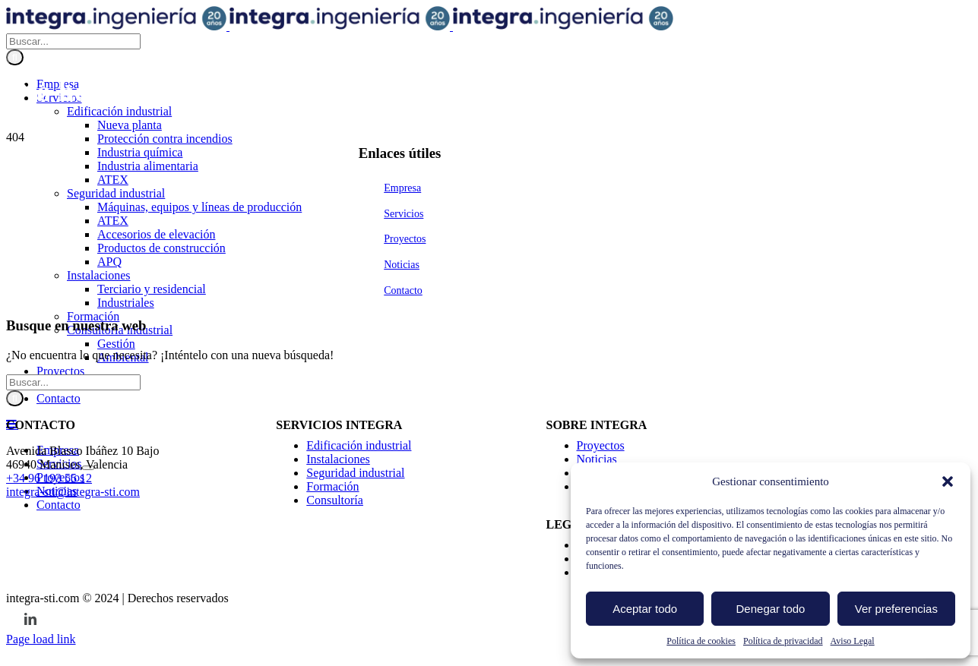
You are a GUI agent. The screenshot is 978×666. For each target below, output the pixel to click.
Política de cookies (701, 641)
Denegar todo (771, 608)
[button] (947, 481)
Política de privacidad (783, 641)
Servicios (403, 657)
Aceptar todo (644, 608)
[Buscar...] (73, 485)
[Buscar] (15, 501)
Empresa (402, 631)
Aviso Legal (853, 641)
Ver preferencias (896, 608)
